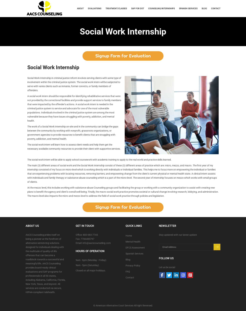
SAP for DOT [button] (137, 8)
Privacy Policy (133, 265)
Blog (204, 8)
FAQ (128, 271)
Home (129, 235)
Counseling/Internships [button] (161, 8)
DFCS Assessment (135, 247)
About (80, 8)
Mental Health (133, 241)
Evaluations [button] (94, 8)
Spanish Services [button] (188, 8)
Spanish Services (134, 253)
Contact (215, 8)
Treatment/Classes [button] (116, 8)
